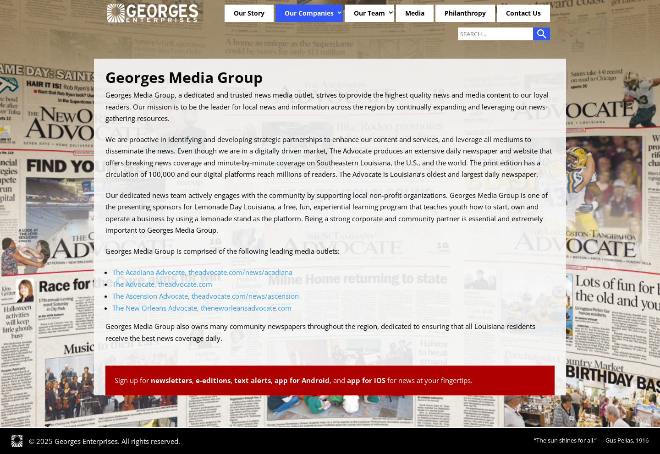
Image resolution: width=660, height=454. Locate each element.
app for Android (302, 380)
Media (414, 13)
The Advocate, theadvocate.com (162, 284)
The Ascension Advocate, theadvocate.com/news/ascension (205, 296)
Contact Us (523, 13)
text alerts (252, 380)
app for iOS (366, 380)
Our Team (369, 13)
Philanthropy (465, 13)
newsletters (171, 380)
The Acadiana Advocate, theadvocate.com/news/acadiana (202, 272)
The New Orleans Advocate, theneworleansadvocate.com (202, 307)
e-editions (213, 380)
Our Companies (309, 13)
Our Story (249, 13)
